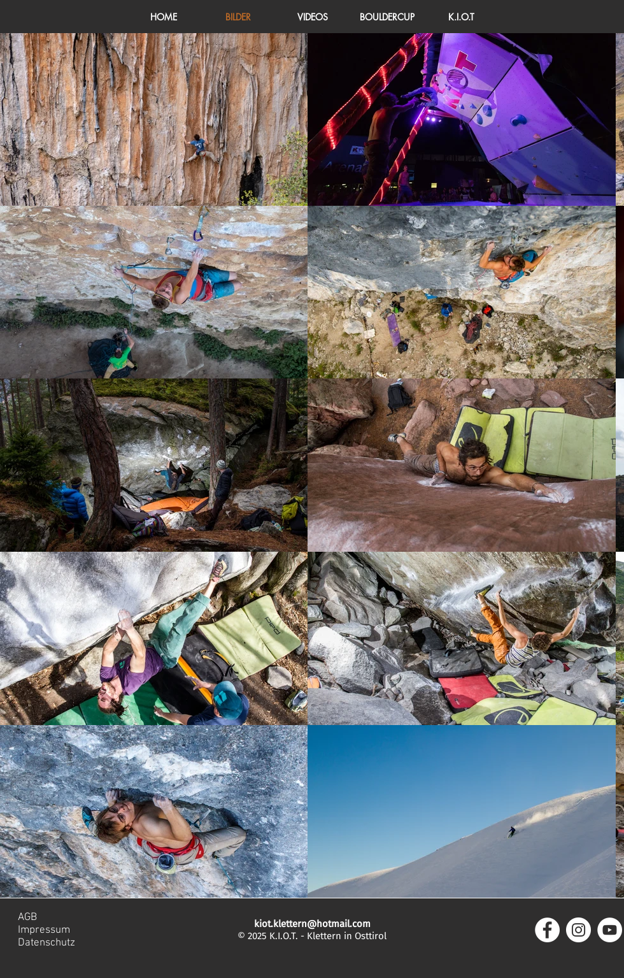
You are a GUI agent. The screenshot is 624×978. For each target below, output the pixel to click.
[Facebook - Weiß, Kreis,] (547, 929)
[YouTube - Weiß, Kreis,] (609, 929)
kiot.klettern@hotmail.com (312, 924)
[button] (461, 17)
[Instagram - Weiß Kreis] (578, 929)
